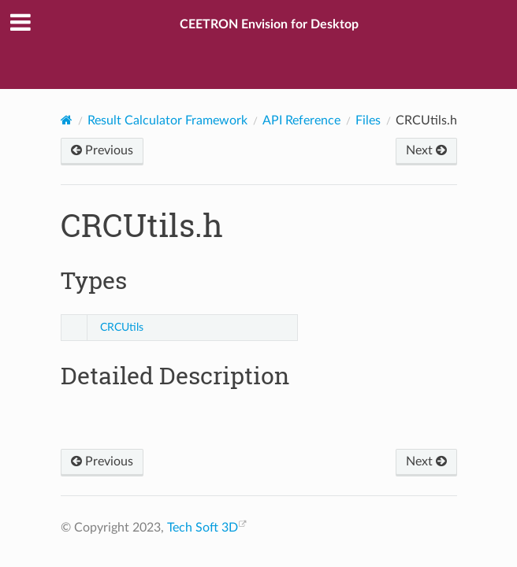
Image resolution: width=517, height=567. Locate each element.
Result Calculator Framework (167, 120)
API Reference (301, 120)
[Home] (67, 120)
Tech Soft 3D (202, 527)
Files (368, 120)
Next (426, 150)
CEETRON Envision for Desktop (269, 24)
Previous (102, 150)
